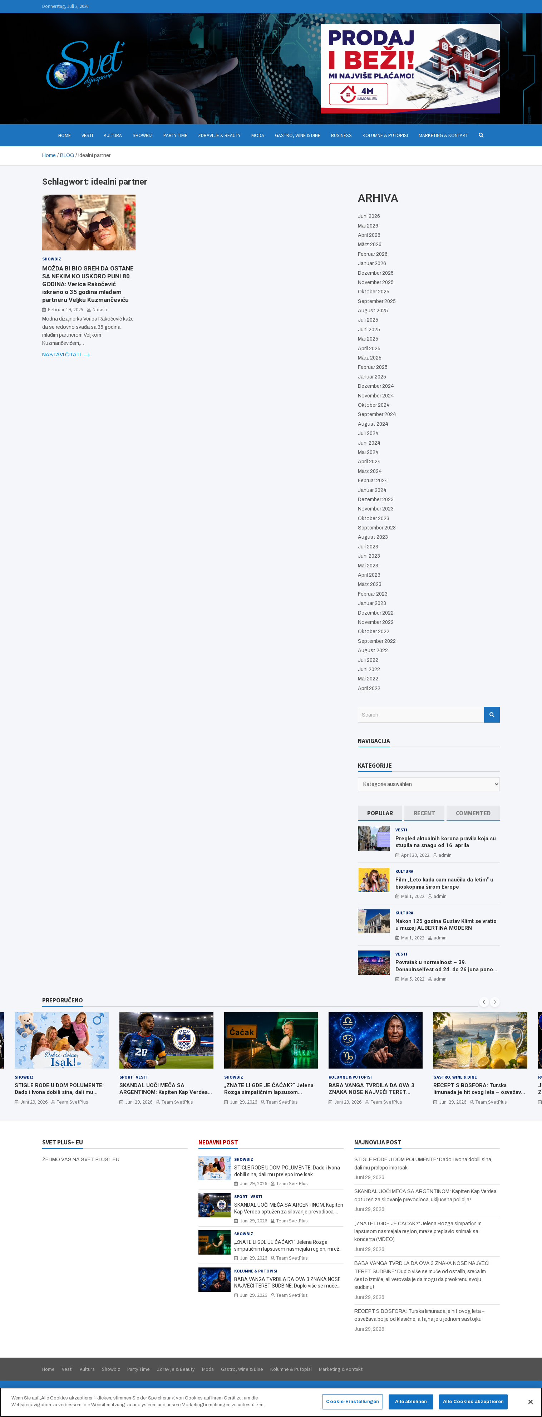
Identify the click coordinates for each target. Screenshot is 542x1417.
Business (341, 135)
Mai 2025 (368, 339)
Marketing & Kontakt (443, 135)
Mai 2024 (368, 452)
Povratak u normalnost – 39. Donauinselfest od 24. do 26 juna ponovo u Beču (447, 969)
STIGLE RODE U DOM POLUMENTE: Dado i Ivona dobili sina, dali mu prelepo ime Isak (59, 1092)
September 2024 (377, 414)
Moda (257, 135)
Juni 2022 (369, 669)
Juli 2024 (368, 433)
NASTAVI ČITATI (66, 355)
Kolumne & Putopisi (385, 135)
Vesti (87, 135)
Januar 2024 (372, 490)
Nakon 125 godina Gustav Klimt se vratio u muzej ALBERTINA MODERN (446, 925)
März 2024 (370, 471)
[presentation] (484, 1002)
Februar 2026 (373, 254)
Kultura (113, 135)
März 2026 (369, 244)
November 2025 (376, 282)
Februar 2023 (373, 594)
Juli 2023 (368, 546)
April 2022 (369, 688)
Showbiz (143, 135)
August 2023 (373, 537)
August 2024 (373, 424)
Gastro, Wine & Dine (297, 135)
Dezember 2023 (376, 499)
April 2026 (369, 235)
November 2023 (376, 509)
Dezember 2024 (376, 386)
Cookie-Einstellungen (352, 1404)
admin (445, 855)
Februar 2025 (373, 367)
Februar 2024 (373, 480)
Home (64, 135)
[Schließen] (530, 1405)
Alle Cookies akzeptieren (473, 1404)
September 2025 (377, 301)
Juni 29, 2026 (34, 1102)
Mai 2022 (368, 678)
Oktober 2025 (373, 291)
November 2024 (376, 396)
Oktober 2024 (374, 405)
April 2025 (369, 348)
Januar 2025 (372, 377)
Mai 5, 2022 (412, 979)
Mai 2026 (368, 226)
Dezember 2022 (376, 613)
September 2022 (377, 641)
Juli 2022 (368, 660)
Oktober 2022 (373, 631)
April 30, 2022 (415, 855)
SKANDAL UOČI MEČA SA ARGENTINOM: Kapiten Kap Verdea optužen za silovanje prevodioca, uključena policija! (163, 1096)
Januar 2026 (372, 263)
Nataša (100, 309)
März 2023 (369, 584)
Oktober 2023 (373, 518)
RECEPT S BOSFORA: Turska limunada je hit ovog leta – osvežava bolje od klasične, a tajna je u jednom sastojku (479, 1096)
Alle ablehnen (411, 1404)
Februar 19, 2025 (65, 309)
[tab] (380, 813)
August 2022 (373, 650)
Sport (126, 1077)
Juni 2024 (369, 443)
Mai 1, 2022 (412, 896)
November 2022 (376, 622)
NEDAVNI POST (218, 1142)
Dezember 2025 (376, 273)
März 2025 (369, 358)
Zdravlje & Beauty (219, 135)
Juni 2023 (369, 556)
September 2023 (377, 528)
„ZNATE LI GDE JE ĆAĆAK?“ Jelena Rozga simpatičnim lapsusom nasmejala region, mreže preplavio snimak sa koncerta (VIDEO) (269, 1096)
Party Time (175, 135)
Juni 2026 (369, 216)
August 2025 (373, 310)
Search (492, 715)
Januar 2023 (372, 603)
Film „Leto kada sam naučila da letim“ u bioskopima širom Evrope (444, 883)
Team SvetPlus (72, 1102)
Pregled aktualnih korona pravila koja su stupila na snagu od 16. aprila (445, 842)
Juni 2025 (369, 329)
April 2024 (369, 461)
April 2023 (369, 575)
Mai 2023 (368, 565)
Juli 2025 (368, 320)
